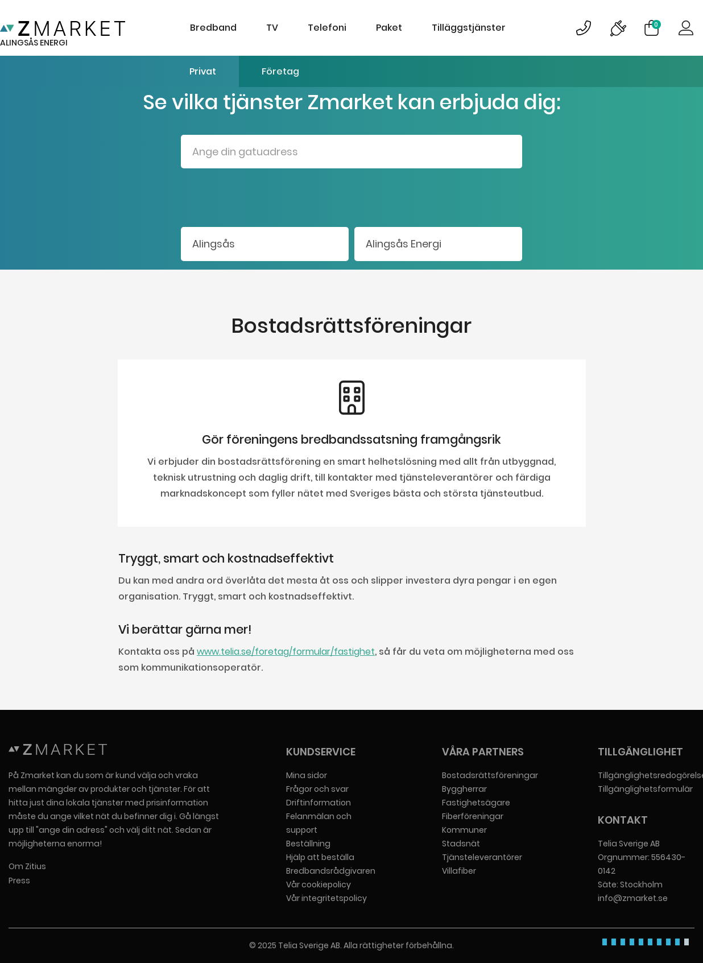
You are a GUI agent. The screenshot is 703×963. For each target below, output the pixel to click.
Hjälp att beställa (320, 857)
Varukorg (656, 24)
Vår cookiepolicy (318, 884)
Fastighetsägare (476, 802)
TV (272, 27)
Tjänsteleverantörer (482, 857)
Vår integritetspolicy (326, 898)
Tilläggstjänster (469, 27)
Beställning (308, 843)
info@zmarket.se (633, 898)
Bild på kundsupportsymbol (583, 27)
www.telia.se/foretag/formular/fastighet (286, 651)
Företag (280, 71)
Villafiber (459, 871)
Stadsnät (461, 843)
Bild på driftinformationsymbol (617, 27)
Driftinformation (318, 802)
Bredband (213, 27)
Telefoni (327, 27)
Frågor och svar (317, 789)
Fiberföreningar (472, 816)
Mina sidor (306, 775)
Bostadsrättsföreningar (490, 775)
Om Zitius (27, 866)
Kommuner (464, 830)
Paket (389, 27)
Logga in (686, 27)
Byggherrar (464, 789)
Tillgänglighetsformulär (645, 789)
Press (19, 880)
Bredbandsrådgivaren (330, 871)
